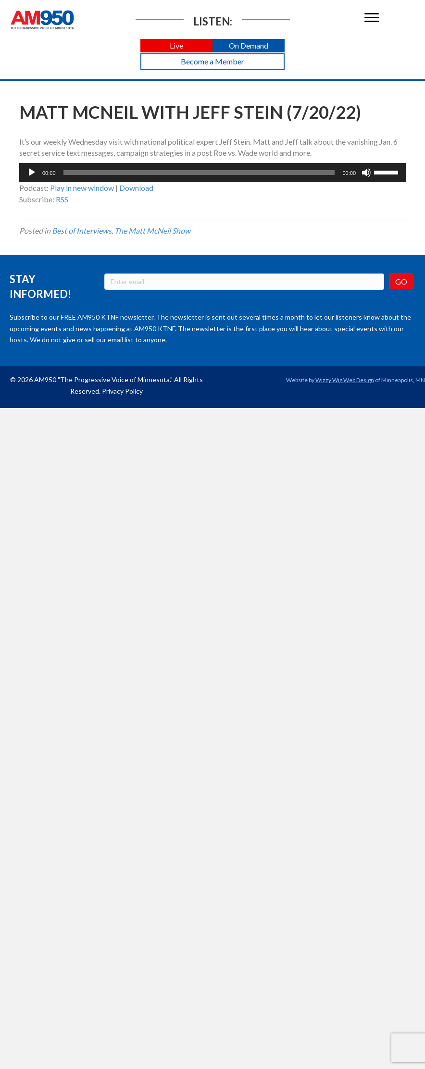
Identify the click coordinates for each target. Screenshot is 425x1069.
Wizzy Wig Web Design (344, 380)
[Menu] (372, 18)
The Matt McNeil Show (152, 230)
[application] (212, 172)
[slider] (199, 172)
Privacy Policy (122, 391)
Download (136, 187)
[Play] (32, 172)
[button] (176, 46)
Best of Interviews (82, 230)
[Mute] (366, 172)
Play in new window (82, 187)
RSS (62, 199)
